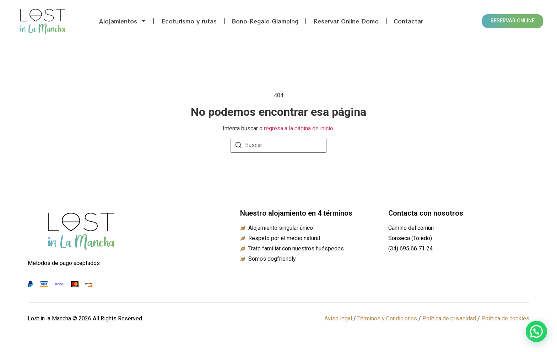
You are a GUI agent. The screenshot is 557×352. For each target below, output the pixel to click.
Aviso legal (338, 318)
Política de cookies (505, 318)
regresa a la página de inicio (298, 128)
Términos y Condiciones (387, 318)
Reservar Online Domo (346, 21)
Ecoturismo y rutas (189, 21)
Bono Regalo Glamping (265, 21)
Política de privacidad (449, 318)
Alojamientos (122, 21)
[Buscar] (238, 146)
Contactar (408, 21)
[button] (536, 331)
